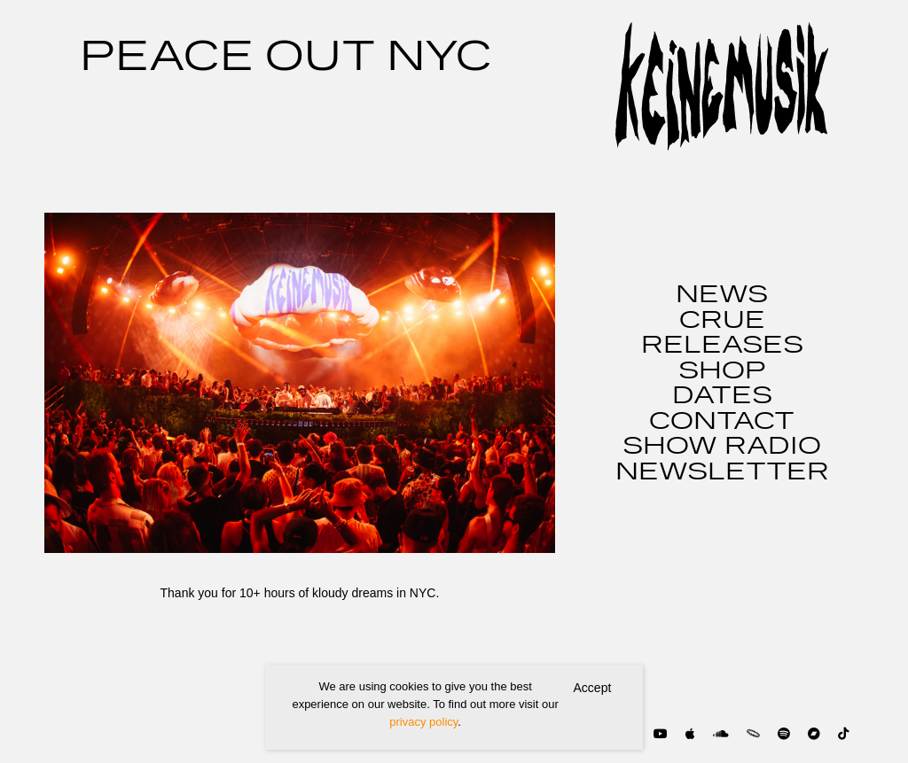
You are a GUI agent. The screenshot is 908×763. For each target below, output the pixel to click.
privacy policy (423, 721)
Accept (593, 688)
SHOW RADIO (721, 446)
